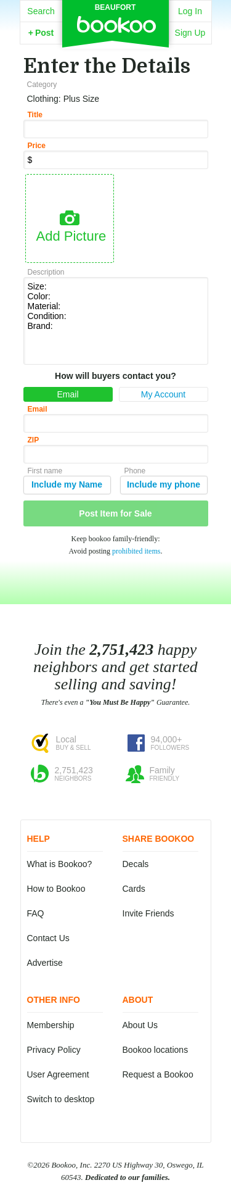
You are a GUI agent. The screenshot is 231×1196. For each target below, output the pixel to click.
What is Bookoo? (59, 864)
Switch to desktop (61, 1099)
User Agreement (58, 1074)
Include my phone (163, 484)
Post (41, 33)
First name (45, 471)
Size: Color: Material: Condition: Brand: (116, 320)
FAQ (35, 913)
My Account (163, 394)
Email (67, 394)
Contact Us (48, 938)
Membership (51, 1025)
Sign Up (190, 33)
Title (35, 114)
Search (40, 11)
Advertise (45, 963)
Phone (135, 471)
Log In (190, 11)
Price (37, 145)
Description (46, 272)
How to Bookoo (56, 889)
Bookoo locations (155, 1050)
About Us (140, 1025)
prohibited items (136, 551)
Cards (134, 889)
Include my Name (66, 484)
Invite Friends (148, 913)
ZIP (33, 440)
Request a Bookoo (158, 1074)
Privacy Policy (54, 1050)
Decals (136, 864)
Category (42, 84)
